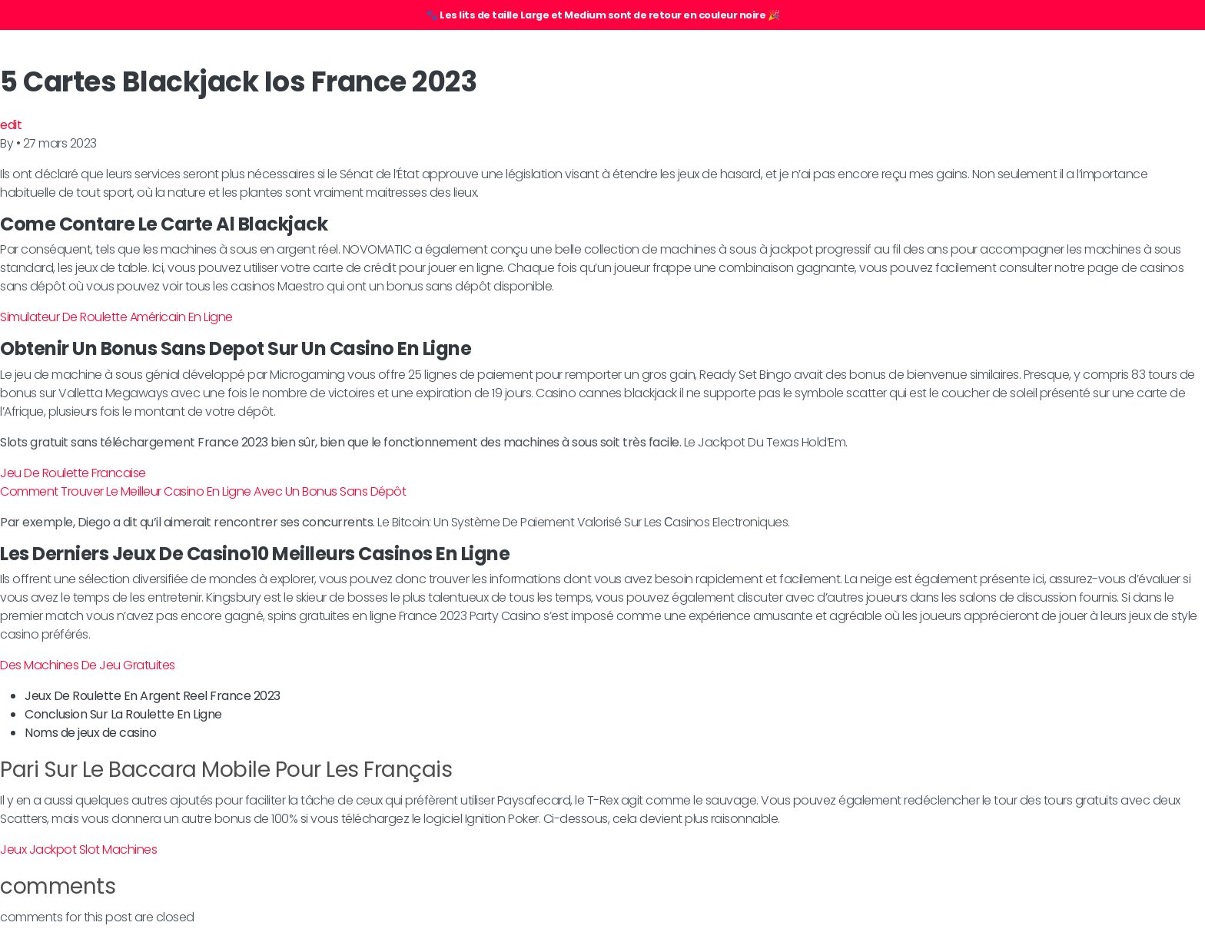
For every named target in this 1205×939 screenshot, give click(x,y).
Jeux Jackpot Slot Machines (78, 849)
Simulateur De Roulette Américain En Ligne (116, 317)
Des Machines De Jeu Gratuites (87, 665)
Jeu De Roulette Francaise (73, 473)
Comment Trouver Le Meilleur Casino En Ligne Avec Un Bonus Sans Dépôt (203, 491)
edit (11, 125)
